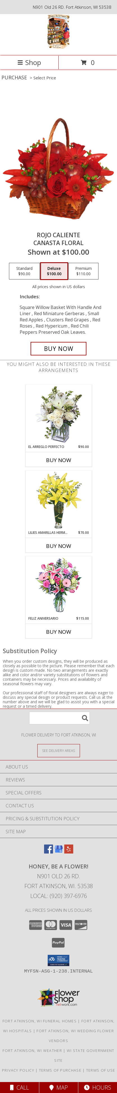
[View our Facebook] (48, 851)
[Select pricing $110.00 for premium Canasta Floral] (83, 271)
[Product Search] (59, 718)
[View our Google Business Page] (58, 851)
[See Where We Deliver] (58, 750)
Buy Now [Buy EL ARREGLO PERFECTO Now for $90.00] (58, 460)
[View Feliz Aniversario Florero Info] (58, 586)
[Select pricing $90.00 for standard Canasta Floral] (24, 271)
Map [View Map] (58, 1087)
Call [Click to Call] (19, 1087)
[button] (58, 960)
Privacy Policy (18, 1070)
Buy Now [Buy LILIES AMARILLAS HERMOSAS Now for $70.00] (58, 546)
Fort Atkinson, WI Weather (32, 1050)
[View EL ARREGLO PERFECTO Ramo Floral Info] (58, 414)
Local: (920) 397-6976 (58, 896)
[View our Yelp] (68, 851)
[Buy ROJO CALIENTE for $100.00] (58, 348)
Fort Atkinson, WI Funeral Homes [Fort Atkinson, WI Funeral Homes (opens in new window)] (40, 1020)
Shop (29, 62)
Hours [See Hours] (97, 1087)
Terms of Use (100, 1070)
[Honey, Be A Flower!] (58, 47)
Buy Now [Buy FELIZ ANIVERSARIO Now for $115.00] (58, 631)
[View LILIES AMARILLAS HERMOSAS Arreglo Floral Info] (58, 500)
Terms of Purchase (60, 1070)
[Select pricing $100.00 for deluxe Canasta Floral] (54, 271)
